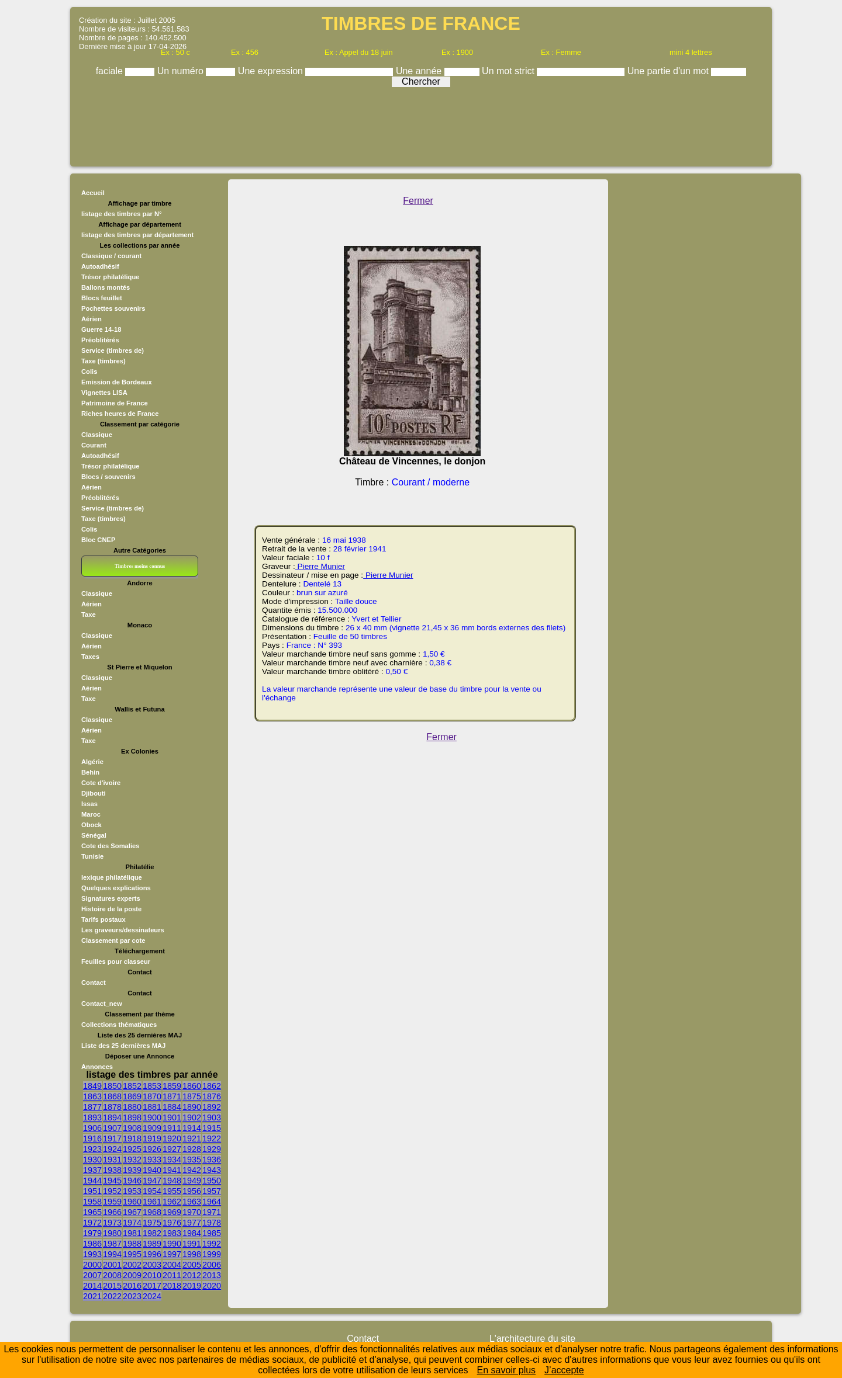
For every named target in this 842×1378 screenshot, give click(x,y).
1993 (92, 1254)
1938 (112, 1170)
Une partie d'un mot (669, 71)
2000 (92, 1264)
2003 (152, 1264)
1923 (92, 1149)
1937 (92, 1170)
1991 (191, 1243)
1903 (211, 1117)
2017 (152, 1285)
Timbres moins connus (140, 566)
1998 (191, 1254)
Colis (89, 371)
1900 (152, 1117)
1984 (191, 1233)
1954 (152, 1191)
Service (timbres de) (112, 350)
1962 (172, 1201)
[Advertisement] (421, 124)
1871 (172, 1096)
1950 (211, 1180)
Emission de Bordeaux (116, 382)
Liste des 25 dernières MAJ (123, 1045)
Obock (91, 824)
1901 (172, 1117)
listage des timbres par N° (121, 213)
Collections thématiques (119, 1024)
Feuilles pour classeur (115, 961)
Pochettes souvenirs (113, 308)
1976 (172, 1222)
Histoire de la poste (111, 908)
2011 (172, 1275)
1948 (172, 1180)
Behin (90, 772)
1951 (92, 1191)
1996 (152, 1254)
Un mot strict (509, 71)
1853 (152, 1086)
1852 (132, 1086)
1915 (211, 1128)
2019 (191, 1285)
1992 (211, 1243)
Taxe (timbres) (103, 361)
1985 (211, 1233)
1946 (132, 1180)
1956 (191, 1191)
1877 (92, 1107)
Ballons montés (105, 287)
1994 (112, 1254)
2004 (172, 1264)
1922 (211, 1138)
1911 (172, 1128)
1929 (211, 1149)
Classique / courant (111, 255)
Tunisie (92, 856)
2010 (152, 1275)
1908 (132, 1128)
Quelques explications (116, 887)
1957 (211, 1191)
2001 (112, 1264)
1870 (152, 1096)
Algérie (92, 761)
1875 (191, 1096)
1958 (92, 1201)
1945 (112, 1180)
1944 (92, 1180)
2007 (92, 1275)
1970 (191, 1212)
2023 (132, 1296)
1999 (211, 1254)
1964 (211, 1201)
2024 (152, 1296)
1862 (211, 1086)
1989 (152, 1243)
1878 (112, 1107)
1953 (132, 1191)
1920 (172, 1138)
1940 (152, 1170)
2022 (112, 1296)
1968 (152, 1212)
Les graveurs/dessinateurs (122, 929)
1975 (152, 1222)
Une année (420, 71)
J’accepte (564, 1370)
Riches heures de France (119, 413)
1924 (112, 1149)
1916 (92, 1138)
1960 (132, 1201)
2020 (211, 1285)
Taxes (90, 656)
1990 (172, 1243)
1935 (191, 1159)
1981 (132, 1233)
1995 (132, 1254)
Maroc (91, 814)
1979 (92, 1233)
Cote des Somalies (110, 845)
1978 (211, 1222)
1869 (132, 1096)
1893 (92, 1117)
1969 (172, 1212)
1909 (152, 1128)
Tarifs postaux (103, 919)
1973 (112, 1222)
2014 (92, 1285)
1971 (211, 1212)
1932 (132, 1159)
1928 (191, 1149)
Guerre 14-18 (101, 329)
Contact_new (101, 1003)
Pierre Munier (320, 566)
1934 (172, 1159)
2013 (211, 1275)
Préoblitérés (100, 339)
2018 (172, 1285)
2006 (211, 1264)
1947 (152, 1180)
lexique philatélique (111, 877)
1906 (92, 1128)
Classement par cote (113, 940)
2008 (112, 1275)
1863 (92, 1096)
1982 (152, 1233)
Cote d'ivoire (100, 782)
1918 (132, 1138)
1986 (92, 1243)
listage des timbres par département (137, 234)
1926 (152, 1149)
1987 (112, 1243)
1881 (152, 1107)
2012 (191, 1275)
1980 (112, 1233)
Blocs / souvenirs (108, 476)
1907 (112, 1128)
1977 (191, 1222)
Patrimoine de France (114, 403)
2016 (132, 1285)
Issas (89, 803)
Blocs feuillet (101, 297)
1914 (191, 1128)
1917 (112, 1138)
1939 (132, 1170)
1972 (92, 1222)
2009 (132, 1275)
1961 (152, 1201)
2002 (132, 1264)
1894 (112, 1117)
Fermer (418, 201)
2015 (112, 1285)
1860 (191, 1086)
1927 (172, 1149)
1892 (211, 1107)
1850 (112, 1086)
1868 (112, 1096)
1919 (152, 1138)
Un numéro (181, 71)
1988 (132, 1243)
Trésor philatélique (110, 276)
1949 (191, 1180)
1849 (92, 1086)
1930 (92, 1159)
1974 (132, 1222)
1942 (191, 1170)
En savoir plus (506, 1370)
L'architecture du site (532, 1339)
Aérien (91, 318)
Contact (93, 982)
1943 (211, 1170)
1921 (191, 1138)
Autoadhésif (100, 266)
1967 (132, 1212)
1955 (172, 1191)
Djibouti (93, 793)
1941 (172, 1170)
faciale (111, 71)
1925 (132, 1149)
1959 (112, 1201)
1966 (112, 1212)
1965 (92, 1212)
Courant (93, 445)
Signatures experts (110, 898)
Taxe (88, 614)
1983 (172, 1233)
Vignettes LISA (104, 392)
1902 (191, 1117)
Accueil (93, 192)
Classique (96, 434)
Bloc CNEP (98, 539)
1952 (112, 1191)
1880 (132, 1107)
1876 (211, 1096)
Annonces (97, 1066)
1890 (191, 1107)
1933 (152, 1159)
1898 (132, 1117)
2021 (92, 1296)
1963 (191, 1201)
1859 (172, 1086)
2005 (191, 1264)
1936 (211, 1159)
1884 (172, 1107)
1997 (172, 1254)
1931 (112, 1159)
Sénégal (93, 835)
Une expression (272, 71)
